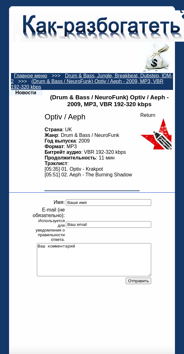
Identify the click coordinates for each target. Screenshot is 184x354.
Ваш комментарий (94, 259)
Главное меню (30, 75)
